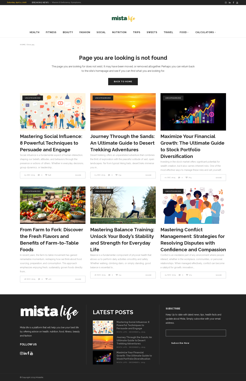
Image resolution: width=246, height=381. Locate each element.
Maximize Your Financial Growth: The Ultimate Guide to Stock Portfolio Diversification (134, 355)
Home (23, 44)
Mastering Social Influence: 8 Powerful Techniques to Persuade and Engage (51, 143)
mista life (122, 332)
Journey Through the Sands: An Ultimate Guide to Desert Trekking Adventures (122, 143)
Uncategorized (32, 98)
